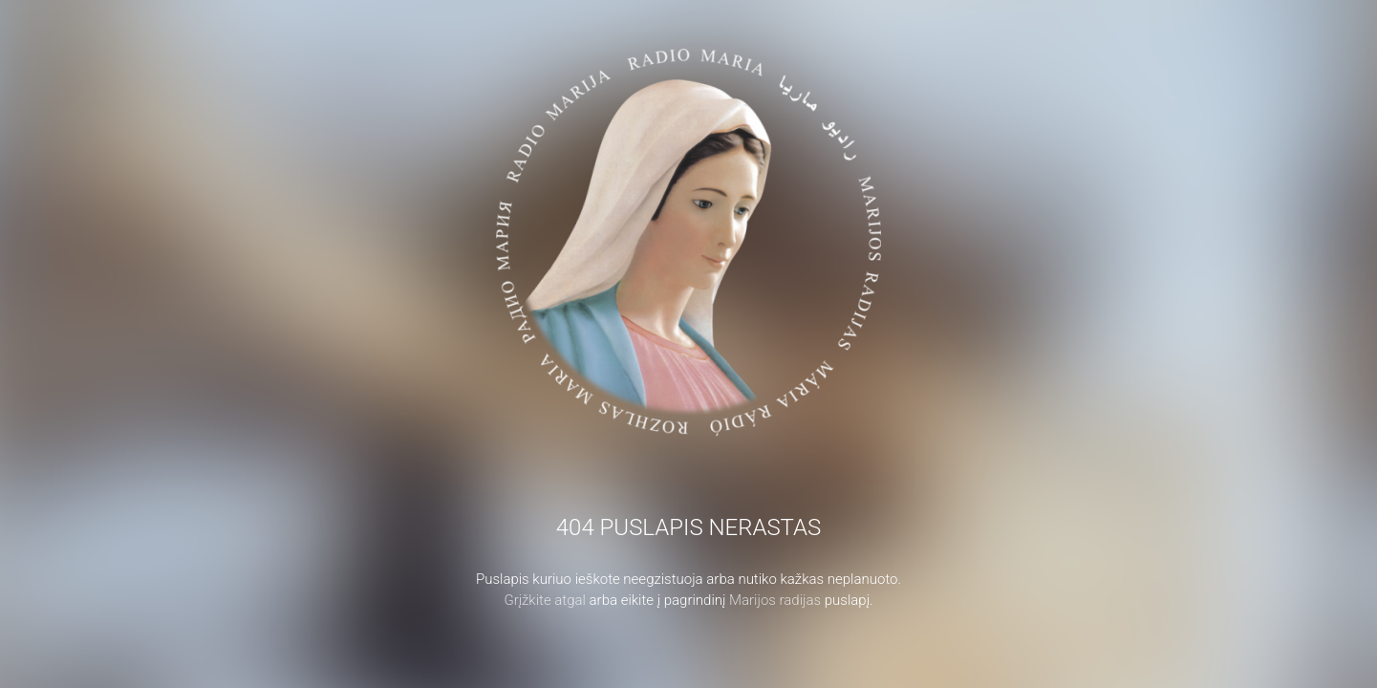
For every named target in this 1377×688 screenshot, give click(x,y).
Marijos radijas (775, 600)
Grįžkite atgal (545, 600)
